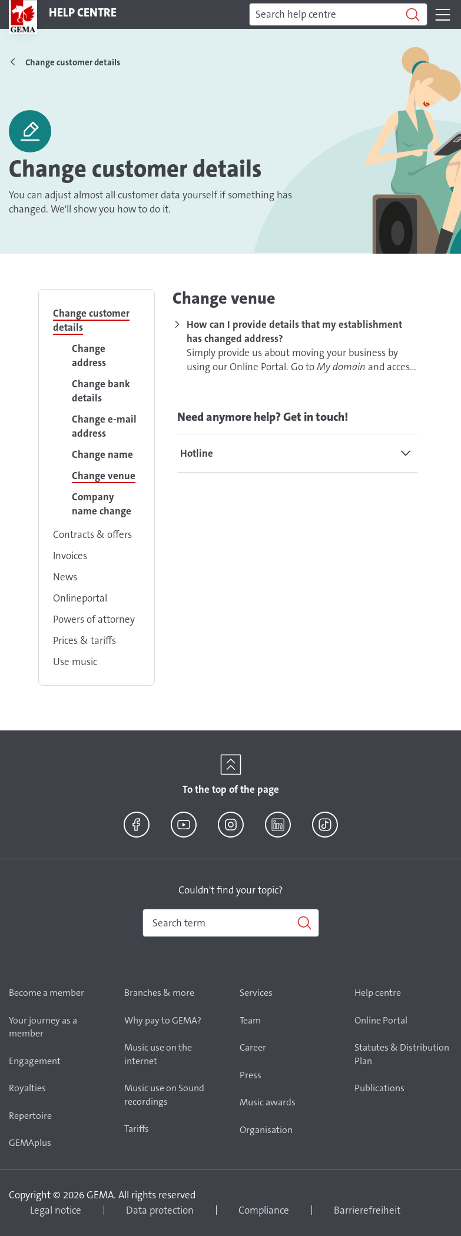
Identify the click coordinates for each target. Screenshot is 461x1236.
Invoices (70, 555)
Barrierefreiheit (367, 1210)
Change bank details (101, 390)
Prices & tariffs (84, 640)
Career (253, 1047)
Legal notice (55, 1210)
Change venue (103, 475)
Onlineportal (80, 598)
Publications (379, 1088)
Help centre (377, 992)
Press (250, 1075)
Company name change (101, 503)
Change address (89, 355)
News (65, 576)
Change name (102, 454)
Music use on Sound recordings (164, 1095)
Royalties (27, 1088)
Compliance (263, 1210)
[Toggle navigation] (442, 14)
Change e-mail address (104, 426)
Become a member (46, 992)
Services (256, 992)
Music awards (268, 1102)
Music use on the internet (158, 1054)
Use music (75, 661)
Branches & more (159, 992)
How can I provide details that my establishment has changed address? (294, 331)
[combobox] (230, 923)
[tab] (297, 453)
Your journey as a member (43, 1027)
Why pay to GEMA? (162, 1020)
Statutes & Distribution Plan (401, 1054)
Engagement (35, 1061)
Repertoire (30, 1115)
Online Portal (380, 1020)
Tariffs (136, 1128)
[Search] (338, 14)
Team (250, 1020)
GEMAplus (30, 1143)
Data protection (160, 1210)
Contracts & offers (92, 534)
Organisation (266, 1130)
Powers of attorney (94, 619)
